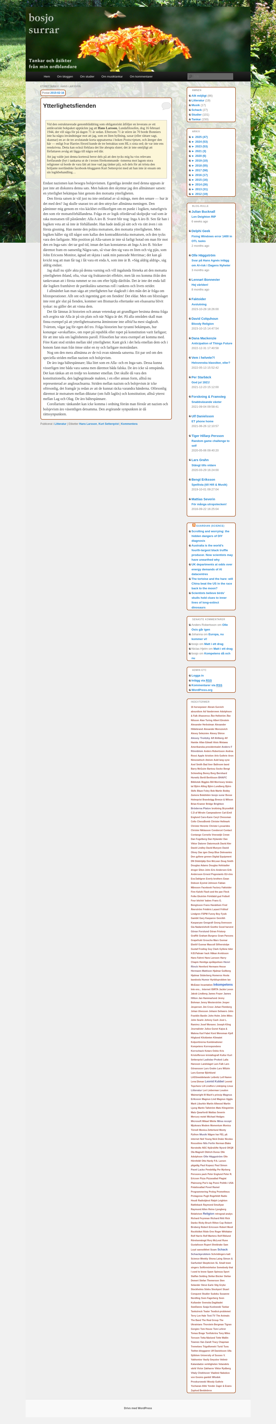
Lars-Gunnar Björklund (203, 1073)
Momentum (216, 1125)
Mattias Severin (203, 499)
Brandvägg (208, 799)
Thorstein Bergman (213, 1324)
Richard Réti (217, 1218)
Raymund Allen (199, 1209)
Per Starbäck (201, 377)
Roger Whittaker (223, 1231)
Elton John (205, 870)
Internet (206, 989)
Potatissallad (198, 1187)
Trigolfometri (209, 1346)
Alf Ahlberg (217, 738)
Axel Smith (197, 764)
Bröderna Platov (201, 808)
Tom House (206, 1329)
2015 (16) (200, 179)
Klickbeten (206, 1037)
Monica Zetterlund (208, 1130)
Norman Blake (223, 1143)
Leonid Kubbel (214, 1081)
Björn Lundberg (216, 786)
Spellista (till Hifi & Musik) (209, 484)
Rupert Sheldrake (213, 1244)
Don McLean (213, 861)
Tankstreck (197, 1311)
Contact (228, 830)
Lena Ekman (197, 1081)
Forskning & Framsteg (209, 396)
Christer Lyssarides (219, 826)
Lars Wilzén (223, 1068)
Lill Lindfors (208, 1086)
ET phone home (203, 421)
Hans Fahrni (197, 958)
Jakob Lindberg (199, 993)
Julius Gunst (211, 1029)
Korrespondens (212, 1046)
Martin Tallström (206, 1108)
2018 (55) (200, 165)
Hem (47, 76)
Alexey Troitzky (200, 737)
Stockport (216, 1289)
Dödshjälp (200, 861)
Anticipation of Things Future (212, 343)
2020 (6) (199, 156)
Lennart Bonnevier (206, 279)
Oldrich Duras (212, 1152)
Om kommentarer (141, 76)
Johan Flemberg (223, 1007)
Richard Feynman (200, 1218)
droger (194, 870)
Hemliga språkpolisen (211, 962)
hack (207, 953)
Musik (196, 105)
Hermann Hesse (217, 966)
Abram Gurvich (215, 707)
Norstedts (196, 1148)
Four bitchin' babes (201, 900)
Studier (197, 114)
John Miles (227, 1016)
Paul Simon (221, 1165)
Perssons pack (199, 1174)
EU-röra (228, 874)
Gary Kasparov (207, 918)
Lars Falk (219, 1064)
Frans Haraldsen (213, 905)
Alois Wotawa (220, 742)
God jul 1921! (201, 382)
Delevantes (226, 852)
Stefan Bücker (215, 1276)
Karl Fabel (205, 1033)
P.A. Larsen (220, 1161)
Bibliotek (196, 782)
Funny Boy (214, 914)
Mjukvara (196, 1125)
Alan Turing (206, 720)
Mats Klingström (224, 1108)
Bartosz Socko (215, 769)
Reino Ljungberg (217, 1209)
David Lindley (198, 848)
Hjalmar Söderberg (201, 975)
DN (192, 861)
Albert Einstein (221, 720)
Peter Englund (215, 1174)
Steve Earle (207, 1285)
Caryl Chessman (222, 817)
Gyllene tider (226, 949)
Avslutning (199, 304)
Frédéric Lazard (211, 909)
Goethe (214, 927)
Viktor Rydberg (223, 1368)
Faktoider (199, 299)
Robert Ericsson (210, 1227)
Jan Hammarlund (207, 998)
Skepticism (209, 1263)
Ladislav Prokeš (213, 1059)
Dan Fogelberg (199, 839)
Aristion (209, 755)
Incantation (207, 985)
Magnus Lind (209, 1099)
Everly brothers (214, 879)
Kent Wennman (219, 1033)
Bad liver (208, 764)
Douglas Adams (199, 865)
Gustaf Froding (199, 949)
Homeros (217, 975)
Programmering (199, 1192)
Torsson (195, 1338)
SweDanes (196, 1307)
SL (216, 1263)
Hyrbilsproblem (218, 979)
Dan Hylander (215, 839)
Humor (205, 979)
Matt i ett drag (213, 644)
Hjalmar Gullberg (222, 971)
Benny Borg (209, 773)
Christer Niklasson (201, 830)
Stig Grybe (220, 1285)
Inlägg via (202, 680)
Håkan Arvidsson (219, 953)
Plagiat (223, 1178)
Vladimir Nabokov (220, 1373)
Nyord (222, 1147)
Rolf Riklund (224, 1236)
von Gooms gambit (201, 1377)
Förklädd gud (214, 896)
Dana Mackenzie (204, 338)
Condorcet (217, 830)
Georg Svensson (223, 922)
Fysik (224, 914)
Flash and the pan (213, 892)
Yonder (211, 1386)
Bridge (209, 804)
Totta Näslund (207, 1338)
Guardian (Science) (210, 526)
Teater (206, 1311)
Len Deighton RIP (204, 216)
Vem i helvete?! (203, 357)
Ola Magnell (197, 1152)
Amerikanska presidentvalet (206, 747)
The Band (196, 1320)
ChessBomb (203, 821)
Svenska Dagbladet (212, 1302)
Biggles (205, 782)
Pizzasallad (212, 1178)
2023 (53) (200, 146)
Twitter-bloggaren (200, 1351)
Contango (196, 835)
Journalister (197, 1029)
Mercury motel (198, 1116)
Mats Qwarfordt (199, 1112)
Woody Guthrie (215, 1382)
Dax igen (203, 852)
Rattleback (196, 1205)
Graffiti (194, 936)
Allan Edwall (205, 742)
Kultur (223, 1055)
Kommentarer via (207, 685)
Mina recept (224, 1121)
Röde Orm (208, 1231)
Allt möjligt (199, 95)
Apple (201, 755)
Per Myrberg (223, 1169)
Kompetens (197, 1046)
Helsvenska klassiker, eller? (211, 362)
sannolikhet (203, 1249)
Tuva (226, 1346)
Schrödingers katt (220, 1254)
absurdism (196, 711)
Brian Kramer (198, 804)
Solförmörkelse (208, 1267)
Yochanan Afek (199, 1386)
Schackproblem (201, 1254)
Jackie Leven (226, 989)
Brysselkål (227, 808)
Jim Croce (208, 1007)
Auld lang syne (222, 760)
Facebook (206, 887)
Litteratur (60, 423)
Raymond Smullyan (213, 1205)
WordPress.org (202, 690)
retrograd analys (224, 1214)
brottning (217, 808)
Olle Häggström (203, 255)
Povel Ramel (213, 1187)
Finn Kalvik (197, 892)
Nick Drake (218, 1139)
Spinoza (218, 1272)
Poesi (216, 1183)
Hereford (203, 966)
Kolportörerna (198, 1042)
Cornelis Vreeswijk (212, 835)
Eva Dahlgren (198, 879)
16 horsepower (199, 707)
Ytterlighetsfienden (69, 105)
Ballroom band (221, 764)
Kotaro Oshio (212, 1051)
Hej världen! (200, 284)
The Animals (222, 1315)
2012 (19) (200, 194)
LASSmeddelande (200, 1077)
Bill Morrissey (217, 782)
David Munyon (214, 848)
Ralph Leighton (219, 1200)
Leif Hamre (226, 1077)
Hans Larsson (88, 423)
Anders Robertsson (214, 751)
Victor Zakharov (205, 1368)
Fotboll (225, 896)
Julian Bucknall (203, 211)
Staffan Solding (199, 1276)
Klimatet (217, 1037)
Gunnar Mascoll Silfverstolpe (213, 944)
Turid (220, 1346)
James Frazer (215, 993)
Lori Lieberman (211, 1090)
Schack (197, 110)
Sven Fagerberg (209, 1298)
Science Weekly (199, 1258)
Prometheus (223, 1192)
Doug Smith (227, 861)
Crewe (226, 835)
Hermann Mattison (201, 970)
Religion (208, 1213)
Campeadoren (213, 812)
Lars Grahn (200, 460)
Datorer (202, 843)
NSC (204, 1148)
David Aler (225, 843)
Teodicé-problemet (221, 1311)
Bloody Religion (203, 323)
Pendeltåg (211, 1169)
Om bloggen (65, 76)
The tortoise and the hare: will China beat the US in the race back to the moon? (212, 583)
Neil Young (205, 1139)
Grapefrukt (196, 940)
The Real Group (210, 1320)
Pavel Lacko (198, 1169)
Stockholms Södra (201, 1289)
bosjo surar (218, 795)
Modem (205, 1125)
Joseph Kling (224, 1024)
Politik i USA (226, 1183)
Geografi (208, 922)
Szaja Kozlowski (212, 1306)
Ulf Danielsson (203, 416)
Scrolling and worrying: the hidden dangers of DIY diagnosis (210, 536)
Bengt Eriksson (203, 479)
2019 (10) (200, 160)
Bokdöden (205, 795)
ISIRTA (214, 989)
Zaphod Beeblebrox (201, 1390)
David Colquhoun (205, 318)
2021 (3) (199, 151)
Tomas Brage (198, 1333)
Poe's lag (207, 1183)
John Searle (197, 1020)
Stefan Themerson (209, 1280)
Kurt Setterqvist (109, 423)
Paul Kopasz (207, 1165)
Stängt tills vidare (204, 465)
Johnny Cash (211, 1020)
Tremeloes (196, 1346)
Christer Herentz (200, 826)
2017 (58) (200, 170)
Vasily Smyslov (211, 1359)
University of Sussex (211, 1355)
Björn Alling (200, 786)
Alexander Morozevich (215, 729)
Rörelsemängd (198, 1240)
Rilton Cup (218, 1223)
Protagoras (197, 1196)
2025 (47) (200, 137)
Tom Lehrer (219, 1329)
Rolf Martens (210, 1236)
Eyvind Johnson (208, 883)
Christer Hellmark (220, 821)
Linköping (220, 1086)
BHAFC (222, 777)
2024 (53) (200, 141)
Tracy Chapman (220, 1342)
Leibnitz (215, 1077)
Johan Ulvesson (199, 1011)
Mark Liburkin (198, 1103)
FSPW (204, 914)
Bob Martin (216, 791)
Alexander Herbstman (202, 724)
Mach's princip (214, 1095)
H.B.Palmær (197, 953)
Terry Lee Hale (198, 1315)
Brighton (219, 803)
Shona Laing (215, 1258)
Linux (230, 1086)
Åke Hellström (218, 716)
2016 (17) (200, 175)
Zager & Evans (223, 1386)
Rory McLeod (214, 1240)
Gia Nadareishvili (200, 927)
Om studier (87, 76)
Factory (217, 887)
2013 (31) (200, 189)
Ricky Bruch (204, 1223)
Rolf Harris (196, 1236)
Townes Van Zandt (201, 1342)
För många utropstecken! (209, 504)
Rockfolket (196, 1231)
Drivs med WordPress (138, 1408)
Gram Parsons (225, 936)
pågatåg (195, 1165)
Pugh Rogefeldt (212, 1196)
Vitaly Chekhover (200, 1372)
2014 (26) (200, 184)
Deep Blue (213, 852)
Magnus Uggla (225, 1099)
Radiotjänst (204, 1200)
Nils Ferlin (209, 1143)
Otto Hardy (207, 1161)
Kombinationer (215, 1042)
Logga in (198, 675)
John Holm (214, 1016)
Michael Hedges (215, 1116)
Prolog (212, 1192)
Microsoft (196, 1121)
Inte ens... (196, 989)
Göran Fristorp (217, 931)
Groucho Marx (211, 940)
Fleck (226, 892)
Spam (210, 1272)
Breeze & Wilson (224, 799)
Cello (193, 821)
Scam (213, 1249)
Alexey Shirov (217, 733)
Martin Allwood (215, 1103)
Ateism (209, 760)
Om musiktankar (112, 76)
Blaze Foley (203, 791)
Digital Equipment (221, 856)
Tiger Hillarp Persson (208, 436)
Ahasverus (204, 716)
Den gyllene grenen (201, 856)
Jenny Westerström (211, 1002)
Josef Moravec (208, 1024)
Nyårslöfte (213, 1148)
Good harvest (226, 927)
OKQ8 (230, 1148)
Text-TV (211, 1315)
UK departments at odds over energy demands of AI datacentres (212, 569)
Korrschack (197, 1050)
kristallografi (212, 1055)
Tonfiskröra (212, 1333)
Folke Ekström (198, 896)
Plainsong (196, 1183)
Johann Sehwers (218, 1011)
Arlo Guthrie (220, 755)
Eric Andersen (219, 870)
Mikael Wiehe (209, 1121)
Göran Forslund (200, 931)
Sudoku (215, 1294)
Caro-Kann (207, 817)
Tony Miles (224, 1333)
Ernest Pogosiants (213, 874)
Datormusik (213, 843)
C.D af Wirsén (198, 812)
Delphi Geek (201, 231)
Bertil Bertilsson (209, 777)
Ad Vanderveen (211, 711)
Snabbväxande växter (207, 402)
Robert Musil (226, 1227)
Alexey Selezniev (200, 733)
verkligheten (211, 1364)
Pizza (203, 1178)
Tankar (196, 119)
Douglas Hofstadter (219, 865)
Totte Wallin (222, 1338)
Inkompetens (223, 984)
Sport (226, 1272)
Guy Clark (213, 949)
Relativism (196, 1214)
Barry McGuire (198, 769)
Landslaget (207, 1064)
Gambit (195, 918)
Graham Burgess (208, 936)
